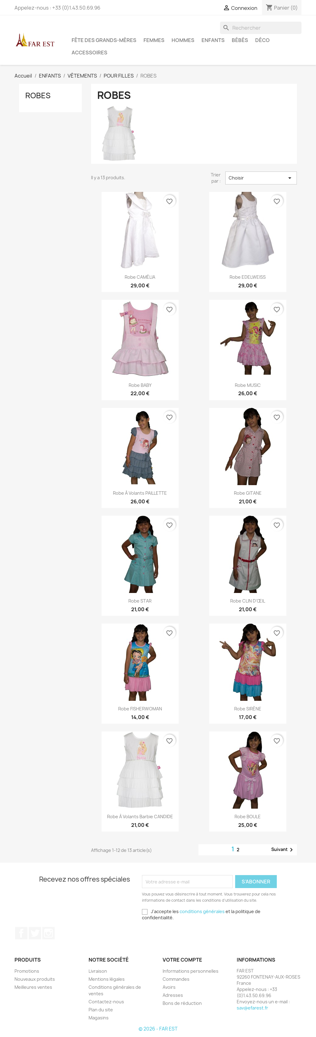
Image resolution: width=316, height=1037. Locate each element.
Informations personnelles (190, 971)
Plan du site (101, 1010)
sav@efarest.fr (252, 1008)
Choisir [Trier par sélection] (261, 178)
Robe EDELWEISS (248, 277)
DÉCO (262, 40)
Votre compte (182, 959)
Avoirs (169, 987)
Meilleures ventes (33, 987)
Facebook (21, 933)
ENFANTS (213, 40)
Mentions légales (107, 979)
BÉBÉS (240, 40)
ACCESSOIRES (89, 52)
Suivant (283, 849)
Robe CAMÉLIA (140, 277)
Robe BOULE (248, 816)
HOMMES (183, 40)
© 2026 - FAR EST (158, 1029)
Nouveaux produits (35, 979)
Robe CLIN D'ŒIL (247, 601)
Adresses (173, 995)
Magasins (99, 1018)
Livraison (98, 971)
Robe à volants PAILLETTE (140, 493)
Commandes (176, 979)
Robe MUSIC (248, 385)
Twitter (35, 933)
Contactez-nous (106, 1002)
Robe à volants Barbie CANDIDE (140, 816)
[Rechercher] (260, 28)
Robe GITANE (248, 493)
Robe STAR (140, 601)
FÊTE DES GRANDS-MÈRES (104, 40)
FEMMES (153, 40)
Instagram (48, 933)
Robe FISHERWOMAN (140, 709)
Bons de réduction (182, 1003)
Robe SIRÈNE (247, 709)
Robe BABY (140, 385)
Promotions (27, 971)
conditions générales (202, 911)
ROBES (38, 95)
